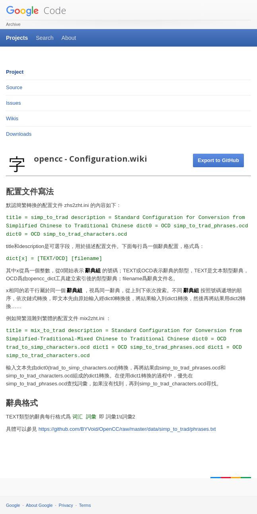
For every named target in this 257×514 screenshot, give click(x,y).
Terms (85, 505)
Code (36, 10)
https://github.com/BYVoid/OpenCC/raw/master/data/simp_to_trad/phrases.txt (127, 429)
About (69, 38)
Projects (17, 38)
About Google (39, 505)
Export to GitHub (218, 160)
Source (14, 87)
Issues (13, 103)
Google (13, 505)
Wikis (12, 118)
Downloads (18, 134)
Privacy (66, 505)
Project (14, 72)
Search (44, 38)
